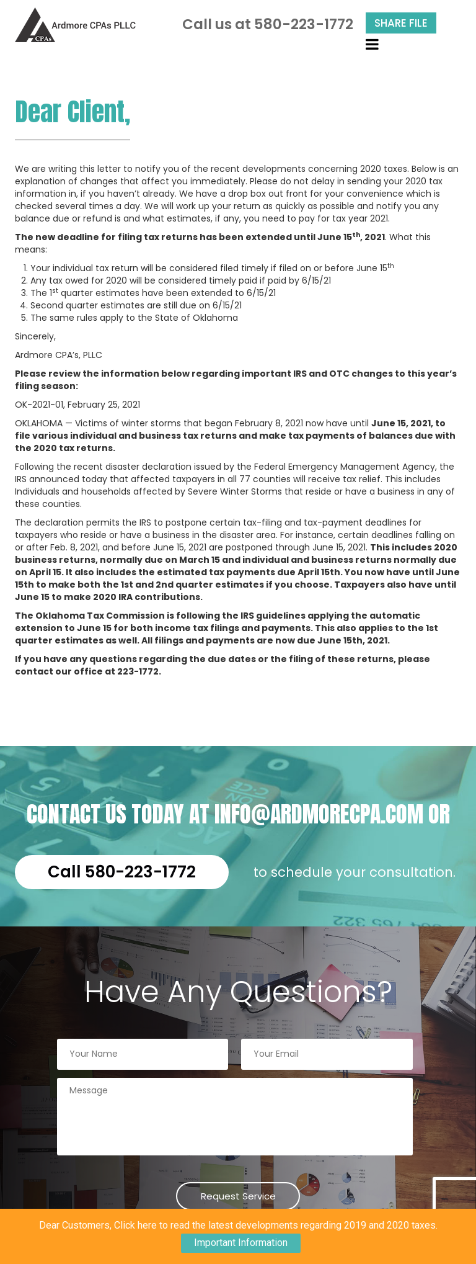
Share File (401, 23)
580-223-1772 (303, 24)
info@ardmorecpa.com (318, 814)
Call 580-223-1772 (122, 872)
